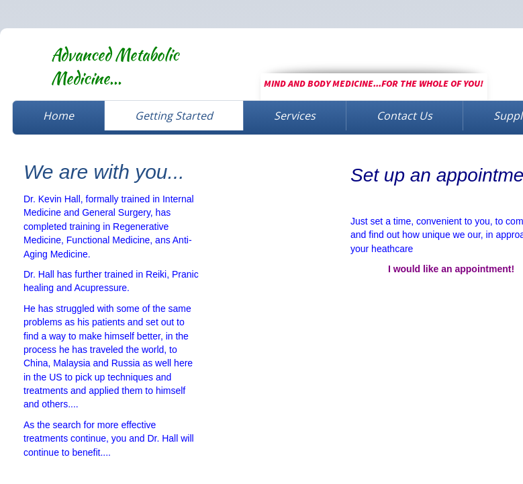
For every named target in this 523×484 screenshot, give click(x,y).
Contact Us (404, 115)
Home (58, 115)
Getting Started (174, 115)
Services (295, 115)
